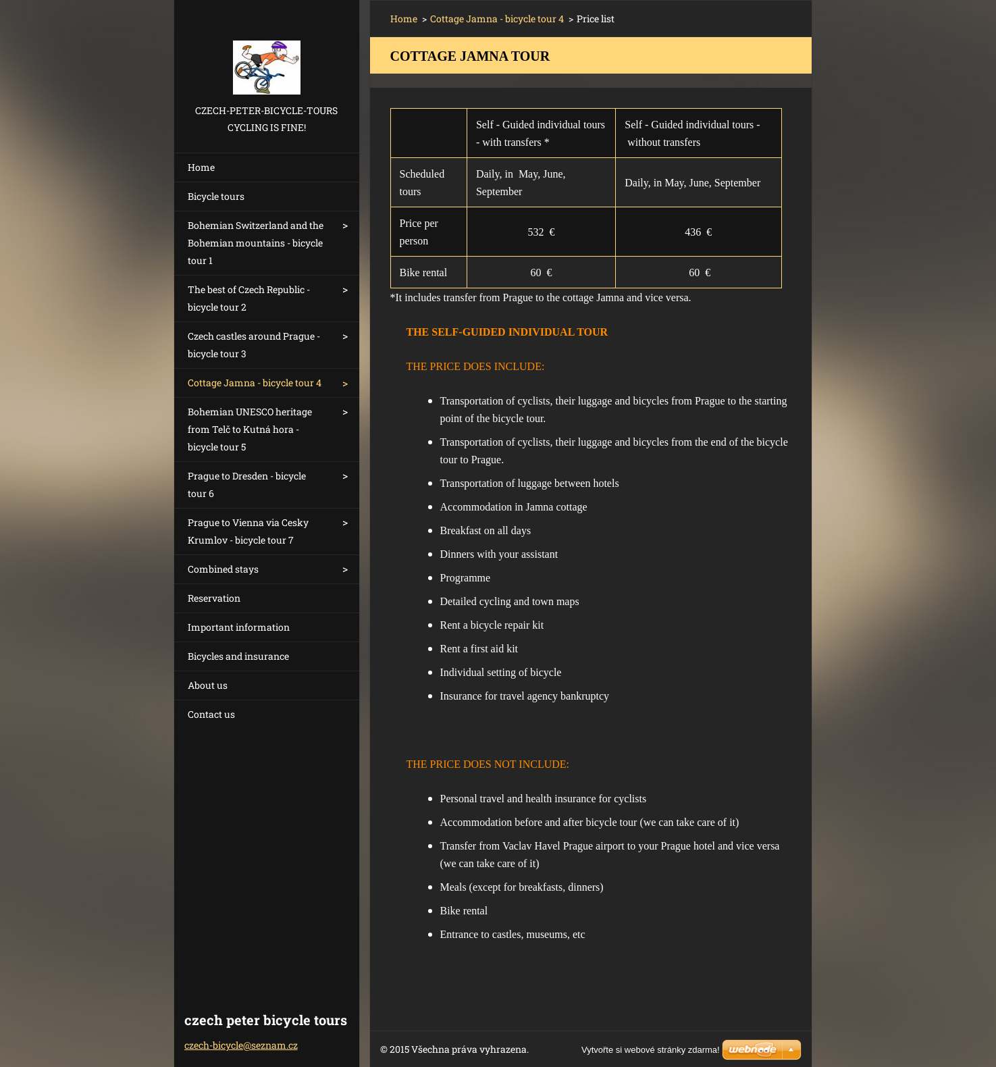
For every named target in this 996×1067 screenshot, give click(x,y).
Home (201, 167)
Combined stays (223, 569)
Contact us (211, 714)
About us (208, 685)
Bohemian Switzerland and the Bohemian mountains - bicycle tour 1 (255, 243)
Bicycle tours (216, 196)
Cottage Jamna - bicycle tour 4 (254, 382)
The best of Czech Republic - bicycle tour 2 (249, 298)
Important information (239, 627)
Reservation (214, 598)
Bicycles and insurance (238, 656)
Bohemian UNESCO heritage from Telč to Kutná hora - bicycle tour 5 (250, 429)
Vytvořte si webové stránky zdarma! (650, 1050)
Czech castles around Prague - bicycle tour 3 (254, 345)
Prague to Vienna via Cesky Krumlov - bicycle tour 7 (248, 531)
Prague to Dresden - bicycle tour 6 (247, 484)
